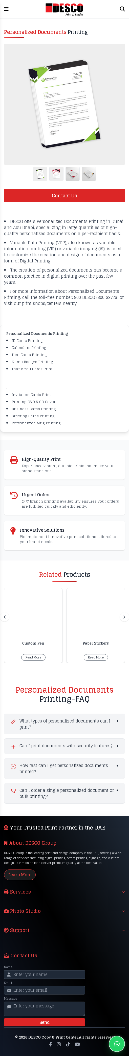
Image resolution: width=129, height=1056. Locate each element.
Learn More (19, 874)
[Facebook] (50, 1044)
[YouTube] (77, 1044)
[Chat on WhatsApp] (117, 1044)
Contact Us (64, 196)
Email (8, 983)
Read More (33, 657)
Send (44, 1022)
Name (8, 967)
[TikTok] (68, 1044)
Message (10, 999)
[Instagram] (59, 1044)
